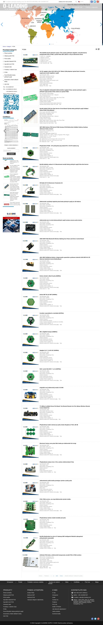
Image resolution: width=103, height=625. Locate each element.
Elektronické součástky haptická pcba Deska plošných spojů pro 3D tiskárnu (60, 201)
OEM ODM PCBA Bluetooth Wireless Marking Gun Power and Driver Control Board (62, 238)
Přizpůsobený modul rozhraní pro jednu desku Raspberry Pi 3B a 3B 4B (59, 424)
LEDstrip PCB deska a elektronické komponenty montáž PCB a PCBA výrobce (60, 555)
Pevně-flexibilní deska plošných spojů (13, 611)
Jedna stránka (56, 611)
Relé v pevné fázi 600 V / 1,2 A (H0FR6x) (50, 369)
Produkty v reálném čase (10, 69)
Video (66, 582)
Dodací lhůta (30, 592)
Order (53, 597)
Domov (4, 46)
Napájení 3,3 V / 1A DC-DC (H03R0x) (49, 350)
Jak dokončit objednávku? (59, 609)
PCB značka (7, 58)
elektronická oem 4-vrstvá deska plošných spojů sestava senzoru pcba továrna (61, 220)
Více (51, 63)
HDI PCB (6, 84)
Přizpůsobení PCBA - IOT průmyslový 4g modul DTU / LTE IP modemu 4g (59, 145)
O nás (54, 592)
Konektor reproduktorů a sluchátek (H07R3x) (52, 313)
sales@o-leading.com (17, 1)
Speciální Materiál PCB (10, 61)
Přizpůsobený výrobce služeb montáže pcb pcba (53, 517)
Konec (61, 575)
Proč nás (87, 582)
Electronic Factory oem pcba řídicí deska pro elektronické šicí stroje (58, 443)
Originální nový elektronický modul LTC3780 (51, 387)
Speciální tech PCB (9, 64)
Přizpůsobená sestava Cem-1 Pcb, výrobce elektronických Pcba (57, 462)
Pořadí (20, 582)
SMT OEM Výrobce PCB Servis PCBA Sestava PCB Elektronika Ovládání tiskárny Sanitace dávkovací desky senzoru (14, 198)
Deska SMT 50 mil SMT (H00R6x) (48, 294)
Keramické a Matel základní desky (12, 613)
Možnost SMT (31, 595)
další (57, 575)
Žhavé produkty (8, 53)
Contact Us (55, 599)
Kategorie (9, 46)
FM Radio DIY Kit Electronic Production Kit (51, 183)
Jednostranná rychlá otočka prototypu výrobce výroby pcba (56, 480)
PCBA (5, 72)
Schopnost (10, 582)
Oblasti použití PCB (9, 56)
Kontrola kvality (56, 613)
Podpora (54, 602)
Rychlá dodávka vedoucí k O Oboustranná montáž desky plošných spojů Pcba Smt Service (64, 164)
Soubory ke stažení (54, 582)
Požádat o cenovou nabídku (35, 582)
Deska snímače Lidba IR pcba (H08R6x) (50, 276)
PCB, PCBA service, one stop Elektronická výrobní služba (55, 499)
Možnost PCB (31, 597)
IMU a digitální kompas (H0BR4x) (48, 331)
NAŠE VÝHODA (56, 606)
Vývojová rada (8, 66)
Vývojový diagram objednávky (35, 599)
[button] (101, 24)
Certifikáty (77, 582)
